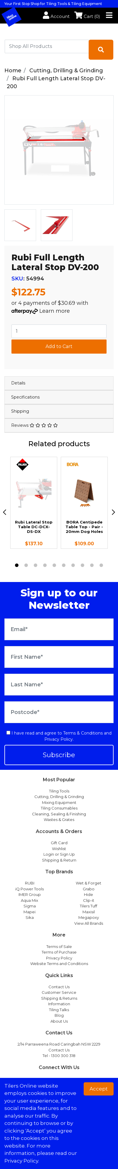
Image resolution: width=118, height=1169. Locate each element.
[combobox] (47, 46)
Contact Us (59, 986)
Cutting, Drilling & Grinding (59, 796)
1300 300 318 (63, 1055)
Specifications (25, 397)
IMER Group (29, 894)
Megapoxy (88, 917)
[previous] (4, 512)
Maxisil (88, 911)
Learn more (54, 311)
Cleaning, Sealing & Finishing (59, 814)
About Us (59, 1021)
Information (59, 1003)
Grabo (89, 889)
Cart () (87, 16)
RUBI (29, 883)
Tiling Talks (59, 1009)
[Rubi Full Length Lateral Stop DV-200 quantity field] (59, 331)
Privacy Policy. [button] (21, 1161)
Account (56, 16)
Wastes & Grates (59, 819)
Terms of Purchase (59, 952)
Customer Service (59, 992)
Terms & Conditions (83, 733)
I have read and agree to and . (59, 736)
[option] (20, 225)
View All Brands (88, 923)
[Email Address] (59, 629)
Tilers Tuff (88, 906)
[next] (113, 512)
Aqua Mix (29, 900)
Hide (88, 894)
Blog (59, 1015)
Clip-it (88, 900)
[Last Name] (59, 684)
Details (18, 383)
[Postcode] (59, 712)
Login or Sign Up (59, 854)
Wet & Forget (88, 883)
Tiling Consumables (59, 808)
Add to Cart (59, 346)
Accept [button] (99, 1089)
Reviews (34, 425)
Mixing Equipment (59, 802)
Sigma (29, 906)
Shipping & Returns (59, 998)
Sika (30, 917)
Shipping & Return (59, 860)
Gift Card (59, 842)
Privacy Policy (58, 739)
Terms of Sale (59, 946)
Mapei (29, 911)
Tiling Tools (59, 791)
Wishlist (59, 848)
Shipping (20, 411)
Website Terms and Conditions (59, 963)
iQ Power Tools (29, 889)
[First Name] (59, 657)
